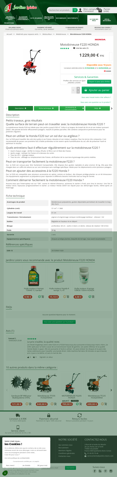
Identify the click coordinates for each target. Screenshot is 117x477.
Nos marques (61, 18)
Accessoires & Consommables (74, 108)
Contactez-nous (64, 446)
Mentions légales (65, 440)
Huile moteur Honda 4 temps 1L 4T (59, 289)
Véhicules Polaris (51, 473)
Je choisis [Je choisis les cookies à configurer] (26, 465)
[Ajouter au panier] (43, 296)
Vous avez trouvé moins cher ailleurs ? (96, 97)
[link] (95, 461)
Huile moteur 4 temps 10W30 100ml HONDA (84, 289)
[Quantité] (74, 90)
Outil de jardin (36, 18)
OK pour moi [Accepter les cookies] (42, 465)
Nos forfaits (73, 18)
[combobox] (60, 10)
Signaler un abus (46, 357)
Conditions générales (66, 443)
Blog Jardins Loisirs (13, 435)
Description (20, 108)
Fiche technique (46, 108)
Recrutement (63, 437)
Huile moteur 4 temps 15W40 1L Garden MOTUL (34, 290)
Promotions (9, 23)
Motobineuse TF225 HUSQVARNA (97, 396)
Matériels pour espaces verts (10, 18)
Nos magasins (49, 471)
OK (75, 10)
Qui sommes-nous (65, 435)
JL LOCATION (77, 471)
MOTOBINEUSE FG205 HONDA (72, 396)
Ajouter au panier (96, 90)
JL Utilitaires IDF (92, 471)
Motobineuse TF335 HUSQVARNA (46, 396)
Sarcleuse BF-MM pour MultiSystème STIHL (21, 396)
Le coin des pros (94, 20)
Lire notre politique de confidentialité (17, 458)
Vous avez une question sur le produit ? (96, 102)
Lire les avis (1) (80, 48)
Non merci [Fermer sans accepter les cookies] (10, 465)
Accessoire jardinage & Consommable (23, 18)
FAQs (97, 108)
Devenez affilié (10, 473)
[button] (5, 473)
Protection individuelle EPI (49, 18)
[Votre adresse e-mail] (53, 457)
